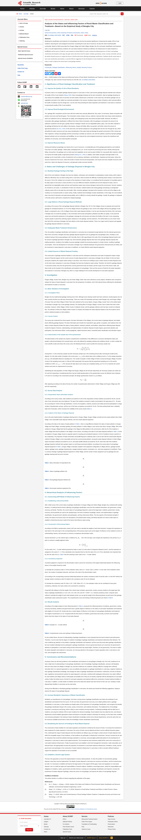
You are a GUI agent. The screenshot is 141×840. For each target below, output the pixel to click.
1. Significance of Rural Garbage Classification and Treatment (70, 84)
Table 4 (59, 446)
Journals (43, 9)
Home (22, 9)
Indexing (22, 41)
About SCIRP (68, 816)
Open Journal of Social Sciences (54, 19)
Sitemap (46, 826)
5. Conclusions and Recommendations (60, 657)
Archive (21, 30)
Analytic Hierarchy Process (84, 67)
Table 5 (62, 554)
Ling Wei (47, 30)
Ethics (64, 819)
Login (120, 3)
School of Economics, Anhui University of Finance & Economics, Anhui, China (66, 32)
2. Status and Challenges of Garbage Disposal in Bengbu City (70, 167)
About (71, 9)
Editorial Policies (67, 821)
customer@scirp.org (26, 96)
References (49, 781)
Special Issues (67, 831)
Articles (32, 9)
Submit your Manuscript (76, 838)
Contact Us (21, 71)
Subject (46, 821)
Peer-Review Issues (68, 826)
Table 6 (111, 598)
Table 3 (115, 431)
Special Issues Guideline (25, 58)
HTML (68, 35)
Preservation (111, 824)
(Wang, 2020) (67, 95)
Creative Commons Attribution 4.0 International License (83, 809)
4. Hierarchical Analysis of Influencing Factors (63, 492)
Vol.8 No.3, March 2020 (71, 19)
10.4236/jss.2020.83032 (54, 35)
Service (84, 816)
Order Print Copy (23, 68)
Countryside (48, 67)
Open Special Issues (24, 51)
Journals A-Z (47, 819)
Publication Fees (24, 37)
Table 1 (89, 409)
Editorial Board (23, 34)
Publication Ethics (113, 821)
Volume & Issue (86, 829)
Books (53, 9)
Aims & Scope (23, 23)
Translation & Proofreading (89, 824)
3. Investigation (51, 275)
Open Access (111, 819)
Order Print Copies (87, 821)
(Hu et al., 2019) (60, 128)
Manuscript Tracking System (89, 819)
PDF (63, 35)
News (62, 9)
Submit (92, 9)
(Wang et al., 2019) (80, 154)
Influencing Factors (71, 67)
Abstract (48, 38)
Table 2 (78, 424)
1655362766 (24, 103)
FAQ (19, 75)
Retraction (111, 826)
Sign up (62, 838)
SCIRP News (91, 838)
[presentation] (83, 348)
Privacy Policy (112, 829)
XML (72, 35)
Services (81, 9)
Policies (111, 816)
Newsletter (21, 65)
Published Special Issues (25, 54)
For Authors (66, 824)
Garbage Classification (58, 67)
